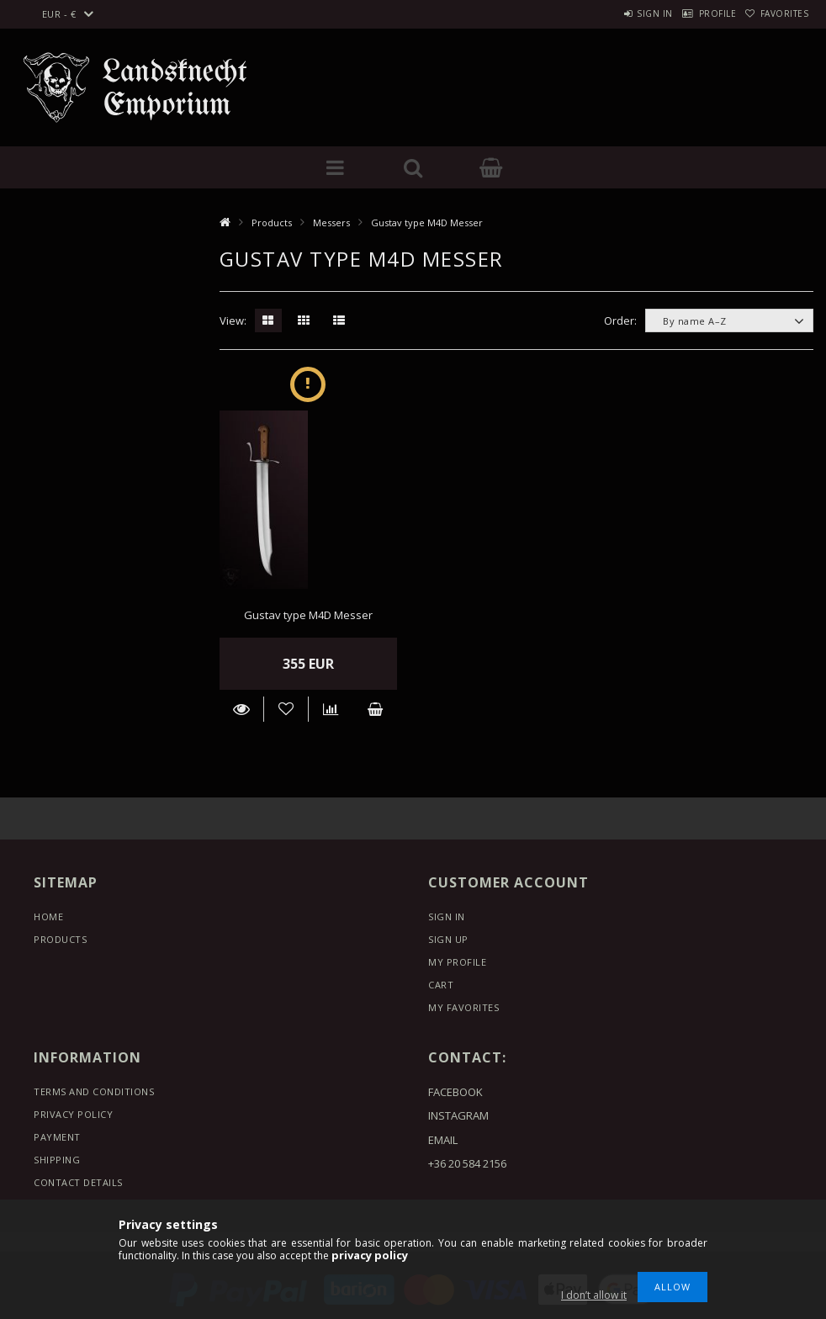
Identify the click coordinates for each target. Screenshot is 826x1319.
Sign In (446, 916)
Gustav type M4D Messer (308, 614)
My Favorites (463, 1007)
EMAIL (443, 1139)
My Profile (457, 962)
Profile (693, 13)
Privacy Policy (73, 1114)
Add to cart (374, 709)
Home (48, 916)
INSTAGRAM (458, 1115)
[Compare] (330, 709)
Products (272, 222)
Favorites (776, 13)
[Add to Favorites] (286, 709)
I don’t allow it (594, 1295)
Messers (331, 222)
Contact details (78, 1182)
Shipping (57, 1159)
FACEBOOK (455, 1091)
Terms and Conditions (94, 1091)
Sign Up (448, 939)
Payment (57, 1137)
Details (242, 709)
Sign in (615, 13)
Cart (440, 984)
